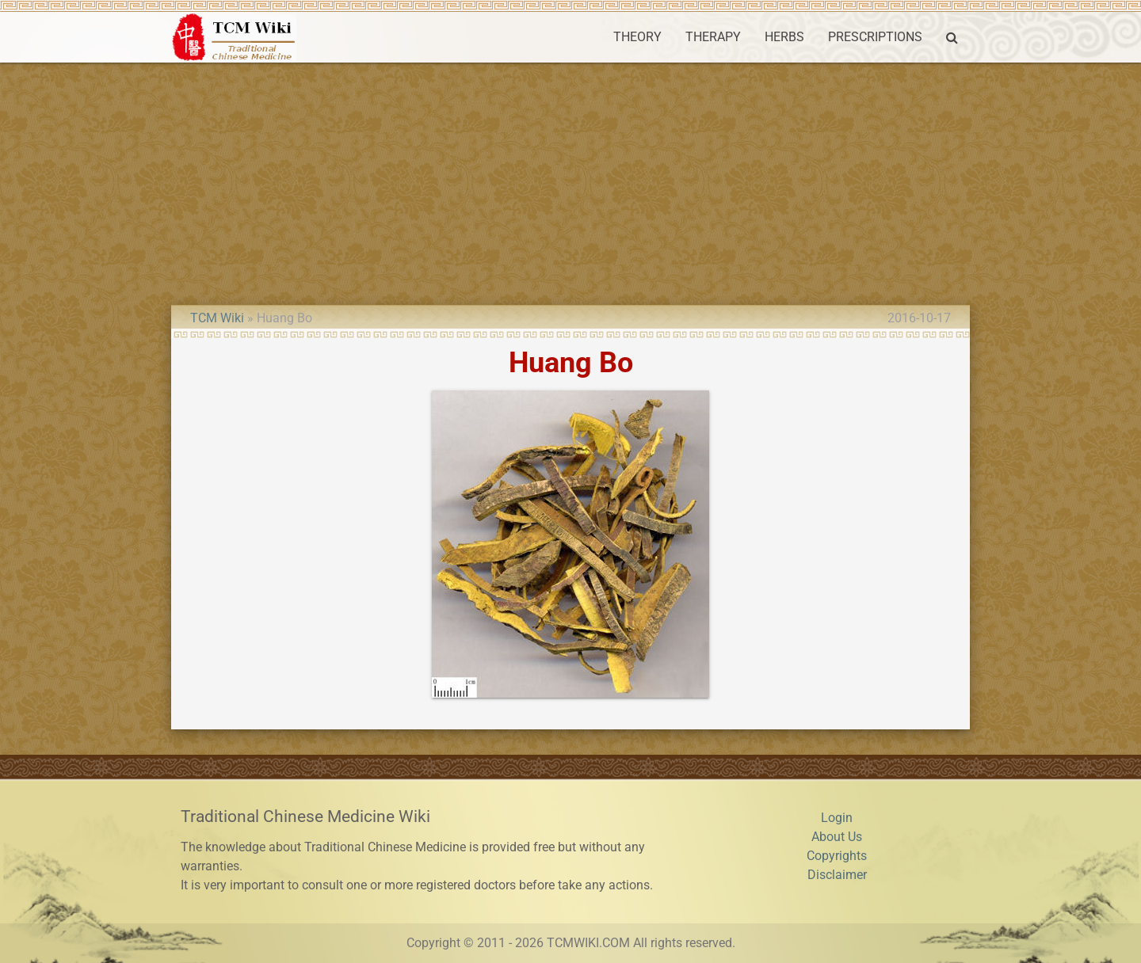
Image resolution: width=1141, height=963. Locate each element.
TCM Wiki (217, 317)
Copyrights (837, 855)
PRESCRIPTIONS (875, 36)
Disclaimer (837, 874)
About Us (836, 836)
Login (837, 817)
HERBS (784, 36)
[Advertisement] (570, 181)
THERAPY (713, 36)
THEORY (637, 36)
